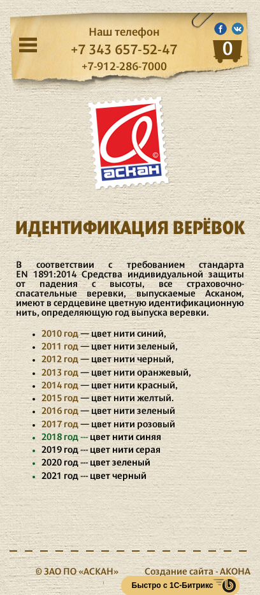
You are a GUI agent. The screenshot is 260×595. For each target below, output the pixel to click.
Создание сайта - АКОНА (197, 572)
